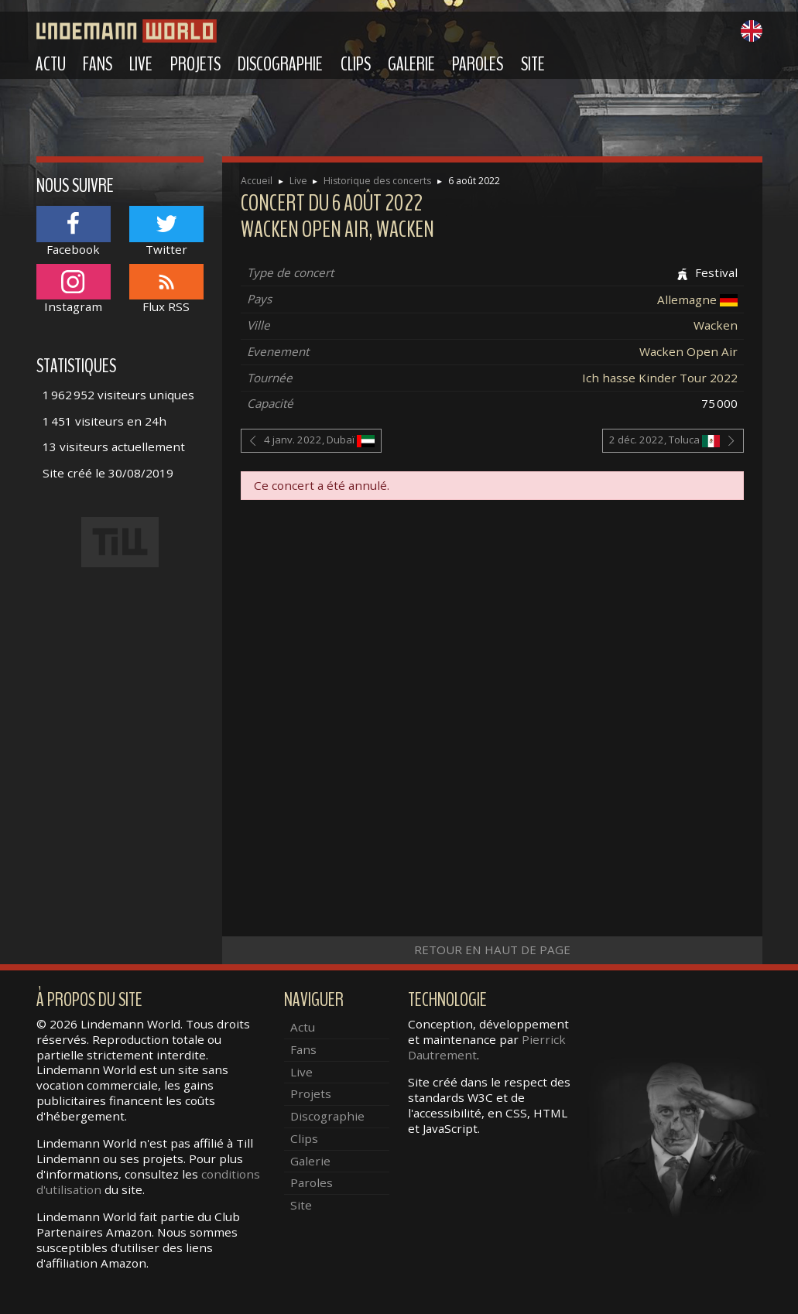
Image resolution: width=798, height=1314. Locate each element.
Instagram (73, 289)
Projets (195, 64)
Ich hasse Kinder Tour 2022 (660, 377)
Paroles (477, 64)
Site (533, 64)
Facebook (73, 231)
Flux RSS (166, 289)
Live (140, 64)
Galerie (411, 64)
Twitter (166, 231)
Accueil (256, 180)
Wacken (716, 325)
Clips (356, 64)
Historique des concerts (377, 180)
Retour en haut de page (492, 949)
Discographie (280, 64)
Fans (97, 64)
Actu (51, 64)
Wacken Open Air (688, 351)
